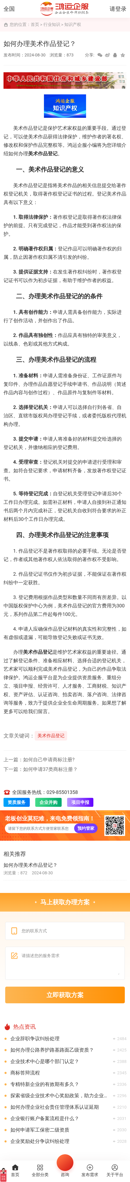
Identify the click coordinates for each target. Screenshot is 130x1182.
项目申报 (80, 802)
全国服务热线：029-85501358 (41, 792)
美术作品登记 (50, 735)
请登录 (118, 9)
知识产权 (72, 24)
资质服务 (17, 802)
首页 (35, 24)
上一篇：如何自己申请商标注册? (39, 759)
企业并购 (48, 802)
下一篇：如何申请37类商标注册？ (41, 769)
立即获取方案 (65, 995)
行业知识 (51, 24)
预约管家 (85, 828)
